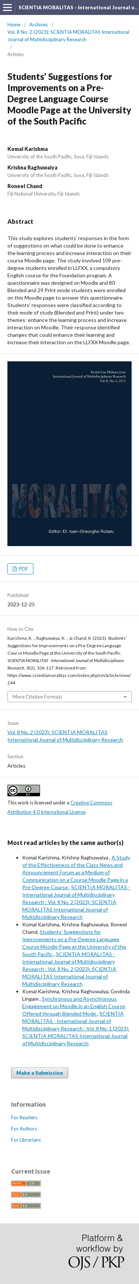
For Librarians (26, 1140)
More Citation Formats (37, 697)
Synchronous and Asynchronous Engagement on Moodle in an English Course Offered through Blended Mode (73, 1006)
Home (13, 25)
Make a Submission (39, 1073)
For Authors (24, 1129)
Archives (38, 25)
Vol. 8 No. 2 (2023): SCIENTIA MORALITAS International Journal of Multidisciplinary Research (68, 35)
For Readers (24, 1117)
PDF (23, 569)
